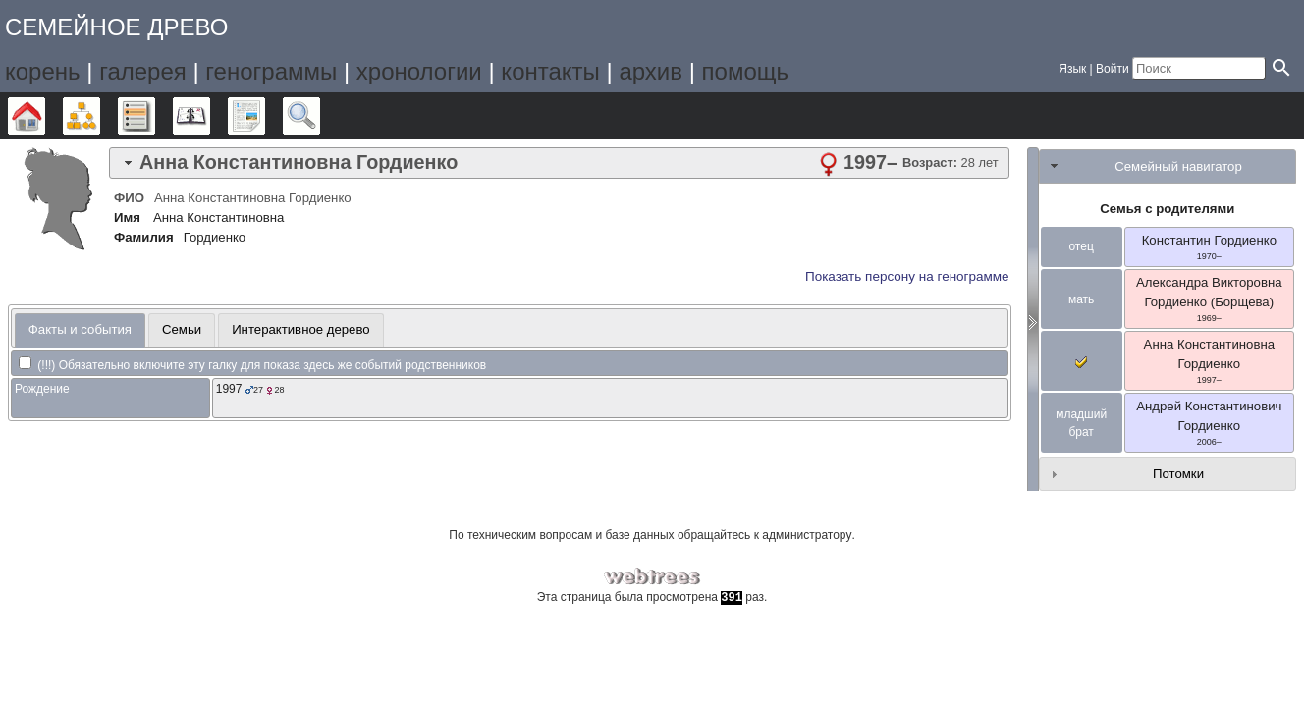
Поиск (319, 116)
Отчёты (264, 116)
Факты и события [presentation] (80, 329)
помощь (745, 71)
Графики (99, 116)
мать (1081, 299)
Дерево (44, 116)
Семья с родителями (1167, 208)
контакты (550, 71)
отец (1080, 246)
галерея (143, 71)
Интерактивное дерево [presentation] (301, 329)
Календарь (209, 116)
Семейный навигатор (1178, 166)
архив (650, 71)
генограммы (271, 71)
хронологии (419, 71)
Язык (1072, 69)
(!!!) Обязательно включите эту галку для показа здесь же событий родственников (252, 365)
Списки (154, 116)
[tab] (559, 163)
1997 (229, 389)
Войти (1112, 69)
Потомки (1178, 473)
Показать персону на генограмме (907, 276)
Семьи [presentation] (181, 329)
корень (43, 71)
